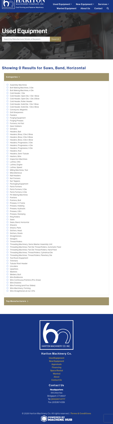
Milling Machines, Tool (19, 170)
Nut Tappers (15, 181)
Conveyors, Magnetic (19, 109)
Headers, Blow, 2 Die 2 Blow (21, 134)
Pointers (13, 197)
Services (102, 4)
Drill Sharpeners (16, 112)
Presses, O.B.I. (16, 211)
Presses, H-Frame (17, 203)
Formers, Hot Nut (17, 123)
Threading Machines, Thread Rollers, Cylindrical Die (31, 252)
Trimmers (14, 261)
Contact (98, 8)
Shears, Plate (15, 228)
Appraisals (56, 364)
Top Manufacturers (17, 301)
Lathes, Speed (16, 167)
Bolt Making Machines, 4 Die (22, 90)
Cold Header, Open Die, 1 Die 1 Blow (24, 96)
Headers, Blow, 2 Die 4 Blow (21, 140)
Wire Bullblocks (16, 277)
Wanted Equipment (66, 8)
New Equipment (84, 4)
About (56, 376)
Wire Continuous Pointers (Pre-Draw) (25, 280)
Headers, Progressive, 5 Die (21, 148)
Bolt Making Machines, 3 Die (21, 87)
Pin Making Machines (19, 195)
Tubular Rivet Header (19, 263)
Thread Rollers (16, 241)
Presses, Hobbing (17, 206)
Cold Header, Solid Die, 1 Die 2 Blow (24, 107)
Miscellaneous (16, 173)
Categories (13, 77)
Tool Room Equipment (19, 258)
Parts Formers (16, 186)
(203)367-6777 (58, 399)
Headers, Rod (15, 151)
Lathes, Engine (16, 164)
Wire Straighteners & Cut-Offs (22, 291)
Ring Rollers (15, 217)
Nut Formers (15, 178)
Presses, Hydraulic (17, 208)
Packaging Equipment (19, 184)
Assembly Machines (18, 85)
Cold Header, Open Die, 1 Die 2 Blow (25, 98)
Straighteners (15, 236)
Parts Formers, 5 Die (18, 189)
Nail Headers (15, 175)
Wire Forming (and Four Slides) (22, 285)
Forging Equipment (18, 118)
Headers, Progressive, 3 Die (21, 142)
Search (55, 39)
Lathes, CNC (15, 162)
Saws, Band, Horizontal (19, 222)
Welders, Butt (15, 274)
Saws (12, 219)
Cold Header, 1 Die (17, 93)
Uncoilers (14, 266)
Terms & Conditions (81, 413)
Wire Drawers (15, 283)
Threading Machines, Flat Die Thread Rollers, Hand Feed (33, 250)
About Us (85, 8)
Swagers (13, 239)
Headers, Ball (15, 131)
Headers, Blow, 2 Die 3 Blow (21, 137)
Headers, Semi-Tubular (19, 153)
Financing (56, 367)
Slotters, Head (16, 230)
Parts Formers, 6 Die (18, 192)
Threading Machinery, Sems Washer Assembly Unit (31, 244)
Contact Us (56, 380)
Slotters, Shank (16, 233)
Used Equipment (61, 4)
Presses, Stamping (17, 214)
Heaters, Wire (15, 156)
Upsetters (14, 269)
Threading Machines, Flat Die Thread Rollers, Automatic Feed (35, 247)
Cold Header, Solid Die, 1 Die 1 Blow (24, 104)
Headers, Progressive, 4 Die (21, 145)
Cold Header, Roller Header (21, 101)
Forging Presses (16, 120)
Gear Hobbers (16, 126)
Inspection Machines (18, 159)
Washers (13, 272)
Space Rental (56, 370)
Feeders (13, 115)
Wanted (56, 373)
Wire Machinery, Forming (20, 288)
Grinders (13, 129)
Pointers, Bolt (15, 200)
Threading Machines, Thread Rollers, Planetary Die (31, 255)
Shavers (13, 225)
